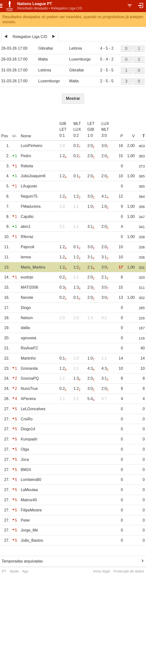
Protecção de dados (128, 571)
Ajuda (14, 571)
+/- (14, 136)
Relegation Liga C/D (30, 37)
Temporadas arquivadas (22, 561)
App (25, 571)
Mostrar (73, 98)
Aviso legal (101, 571)
